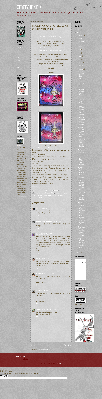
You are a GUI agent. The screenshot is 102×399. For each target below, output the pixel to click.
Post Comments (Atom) (44, 350)
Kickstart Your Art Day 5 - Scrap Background (81, 75)
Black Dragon (20, 47)
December (81, 35)
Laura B (38, 208)
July (80, 50)
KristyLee (38, 234)
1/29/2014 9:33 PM (50, 259)
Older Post (68, 345)
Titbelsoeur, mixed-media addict (44, 221)
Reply (37, 215)
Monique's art (39, 274)
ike (36, 290)
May (80, 56)
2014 (78, 32)
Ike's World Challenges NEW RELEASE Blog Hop (81, 121)
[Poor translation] (5, 376)
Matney (20, 145)
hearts (41, 195)
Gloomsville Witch (36, 148)
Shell (18, 50)
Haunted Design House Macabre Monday (50, 48)
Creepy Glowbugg (40, 309)
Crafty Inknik (29, 7)
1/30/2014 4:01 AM (49, 274)
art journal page (40, 193)
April (80, 59)
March (80, 62)
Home (51, 345)
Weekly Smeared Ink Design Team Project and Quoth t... (81, 207)
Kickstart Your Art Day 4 (81, 83)
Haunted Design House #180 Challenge (81, 161)
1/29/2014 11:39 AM (58, 221)
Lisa (18, 57)
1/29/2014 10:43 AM (45, 208)
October (81, 38)
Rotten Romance (36, 197)
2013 (78, 252)
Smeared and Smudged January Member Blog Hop (81, 196)
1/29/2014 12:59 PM (46, 234)
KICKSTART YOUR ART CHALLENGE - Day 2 (51, 37)
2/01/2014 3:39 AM (43, 290)
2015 (78, 29)
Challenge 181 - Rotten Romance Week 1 (51, 50)
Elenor (18, 61)
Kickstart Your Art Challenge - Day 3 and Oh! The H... (81, 91)
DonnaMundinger (40, 259)
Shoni (18, 54)
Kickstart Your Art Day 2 (50, 195)
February (81, 66)
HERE (40, 41)
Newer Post (34, 345)
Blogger (59, 363)
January (81, 69)
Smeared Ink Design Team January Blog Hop (81, 143)
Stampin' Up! (41, 186)
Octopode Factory (62, 195)
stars (42, 197)
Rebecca (19, 64)
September (81, 41)
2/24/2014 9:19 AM (51, 309)
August (81, 46)
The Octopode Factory (52, 148)
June (80, 53)
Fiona (18, 71)
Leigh (18, 68)
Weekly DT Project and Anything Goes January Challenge (81, 172)
